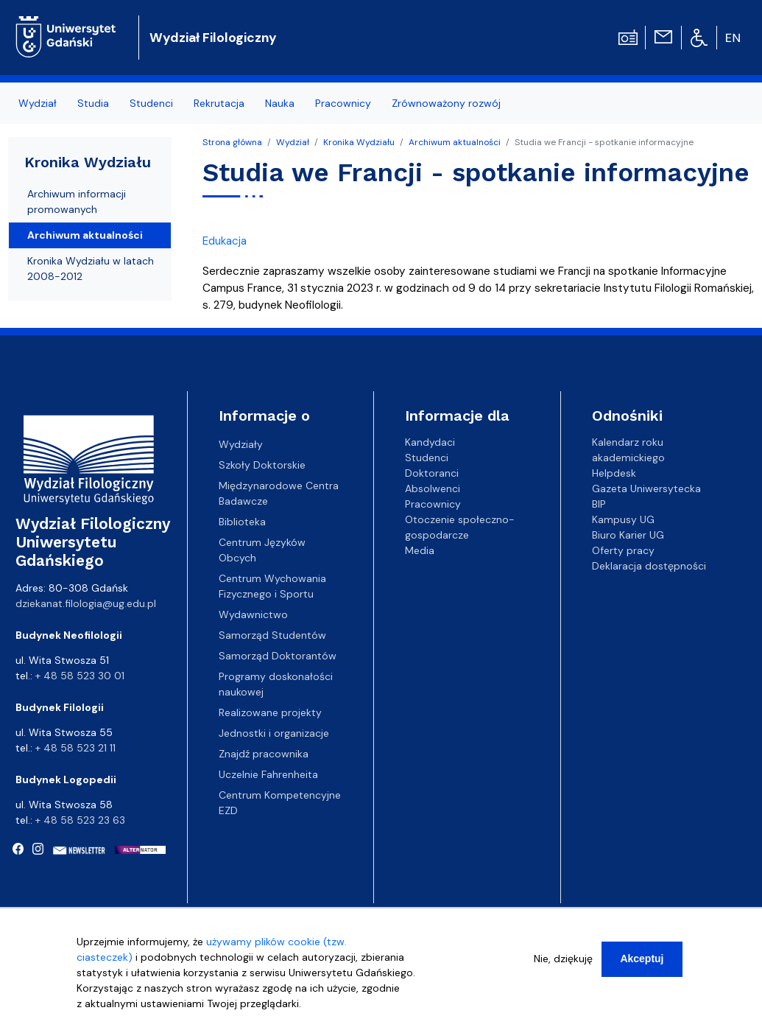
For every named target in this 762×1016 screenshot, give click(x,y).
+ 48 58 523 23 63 (80, 820)
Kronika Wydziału (359, 142)
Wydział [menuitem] (37, 103)
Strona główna (232, 142)
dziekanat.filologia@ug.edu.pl (85, 603)
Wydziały (241, 444)
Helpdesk (614, 473)
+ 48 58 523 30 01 (79, 675)
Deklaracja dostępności (649, 565)
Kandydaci (430, 442)
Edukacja (224, 241)
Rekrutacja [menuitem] (219, 103)
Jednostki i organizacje (274, 733)
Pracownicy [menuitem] (343, 103)
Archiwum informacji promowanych (76, 201)
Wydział (292, 142)
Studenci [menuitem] (151, 103)
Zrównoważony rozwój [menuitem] (446, 103)
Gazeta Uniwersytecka (646, 488)
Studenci (426, 457)
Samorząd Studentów (272, 635)
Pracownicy (433, 504)
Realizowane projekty (270, 712)
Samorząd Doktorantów (277, 655)
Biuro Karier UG (628, 535)
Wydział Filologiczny (213, 37)
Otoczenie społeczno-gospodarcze (460, 527)
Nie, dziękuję (563, 965)
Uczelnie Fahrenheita (268, 774)
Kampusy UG (623, 519)
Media (419, 550)
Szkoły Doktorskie (262, 465)
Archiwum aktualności (455, 142)
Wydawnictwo (253, 614)
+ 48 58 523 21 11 (75, 747)
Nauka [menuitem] (279, 103)
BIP (599, 504)
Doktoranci (432, 473)
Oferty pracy (623, 550)
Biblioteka (242, 521)
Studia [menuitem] (93, 103)
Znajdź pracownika (263, 753)
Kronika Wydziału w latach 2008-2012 (90, 268)
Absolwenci (432, 488)
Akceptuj (641, 965)
